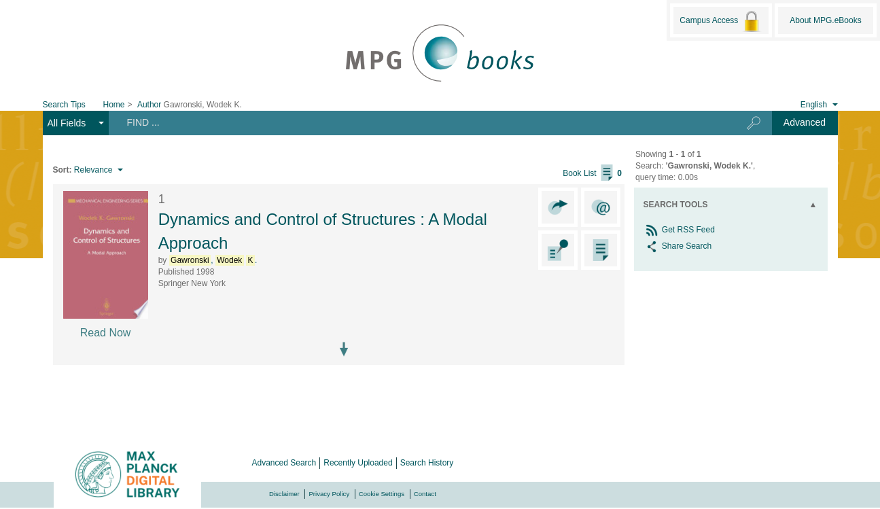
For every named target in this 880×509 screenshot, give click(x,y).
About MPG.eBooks (825, 20)
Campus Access (721, 21)
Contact (425, 493)
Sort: (62, 170)
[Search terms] (417, 122)
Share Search (678, 246)
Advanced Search (284, 463)
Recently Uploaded (357, 463)
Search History (427, 463)
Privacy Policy (329, 493)
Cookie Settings (381, 493)
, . (213, 260)
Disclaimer (284, 493)
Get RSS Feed (679, 229)
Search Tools (676, 204)
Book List (592, 173)
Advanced (805, 122)
